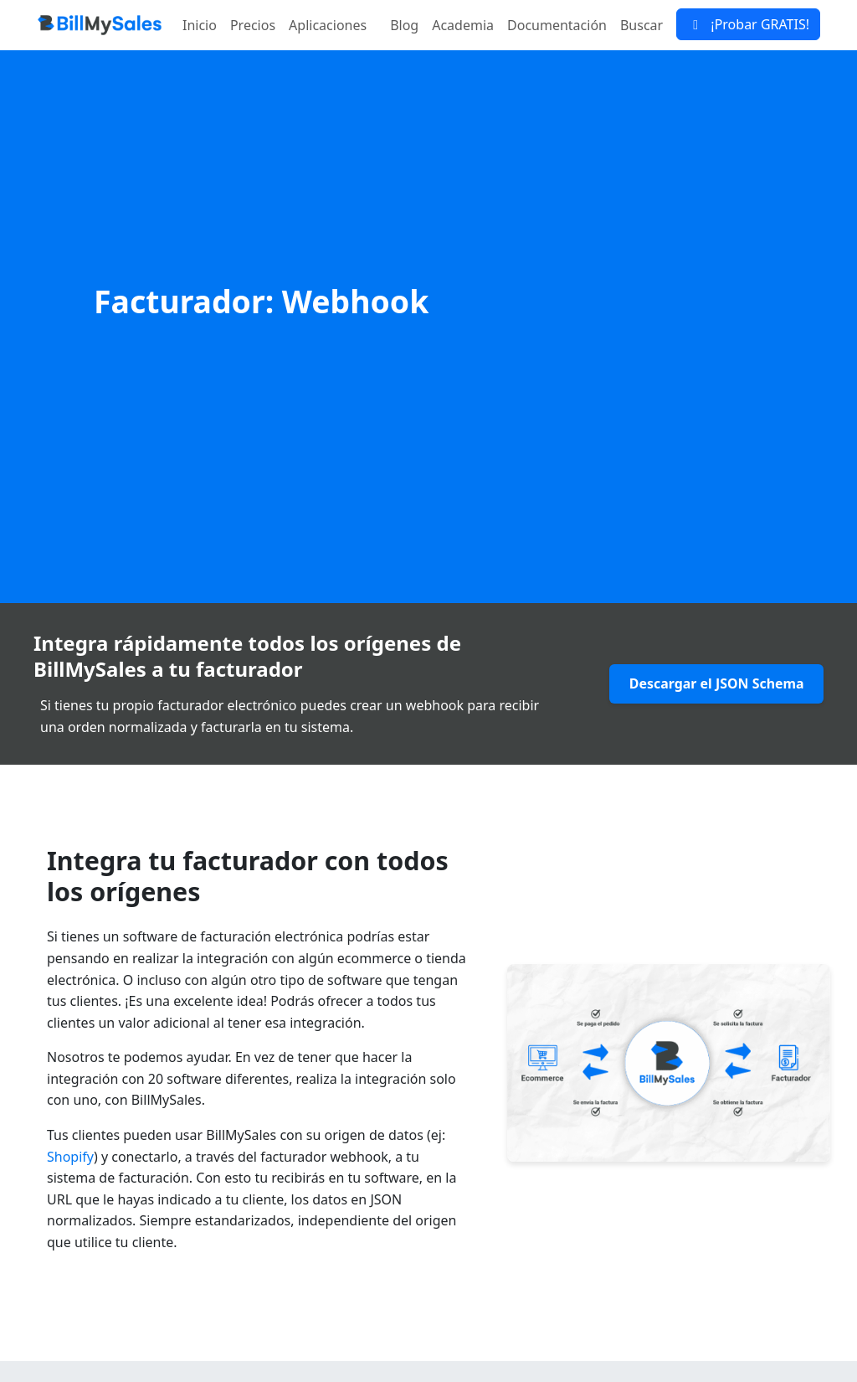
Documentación (557, 25)
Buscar (641, 25)
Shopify (70, 1156)
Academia (463, 25)
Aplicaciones (328, 25)
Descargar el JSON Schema (715, 684)
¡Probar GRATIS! (748, 24)
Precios (252, 25)
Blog (404, 25)
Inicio (199, 25)
